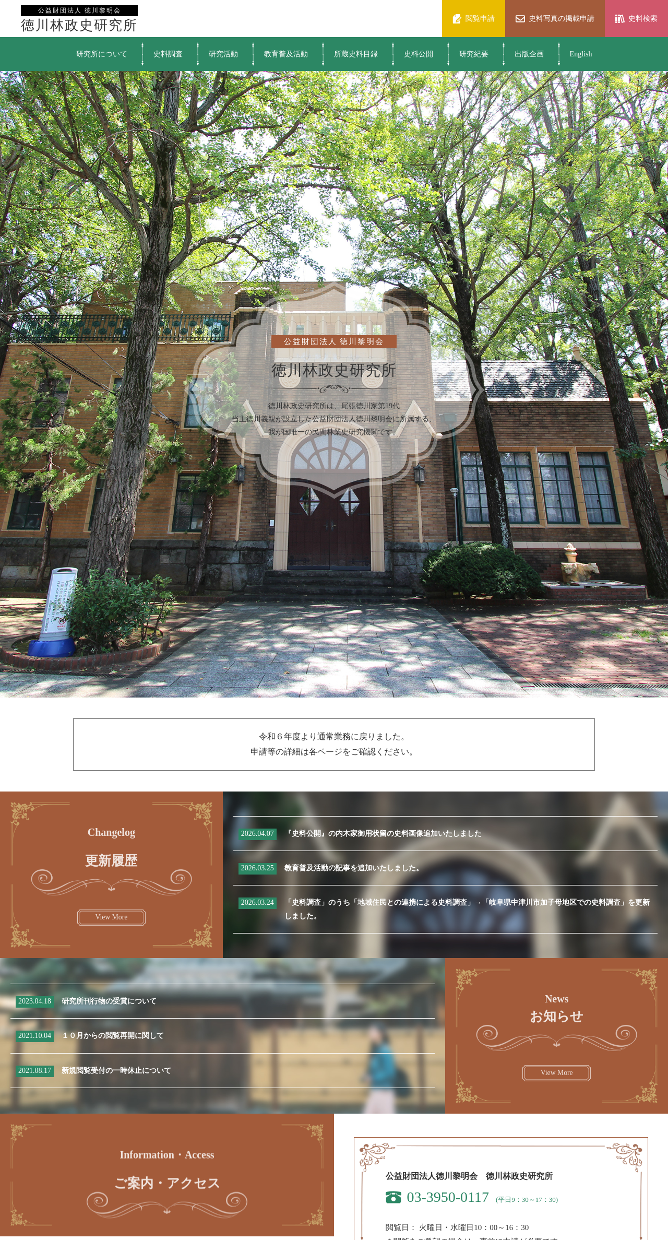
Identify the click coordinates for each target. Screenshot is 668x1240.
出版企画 (529, 54)
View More (111, 925)
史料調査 (168, 54)
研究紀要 (473, 54)
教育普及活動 (286, 54)
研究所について (101, 54)
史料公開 (418, 54)
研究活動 (223, 54)
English (581, 54)
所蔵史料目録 (356, 54)
